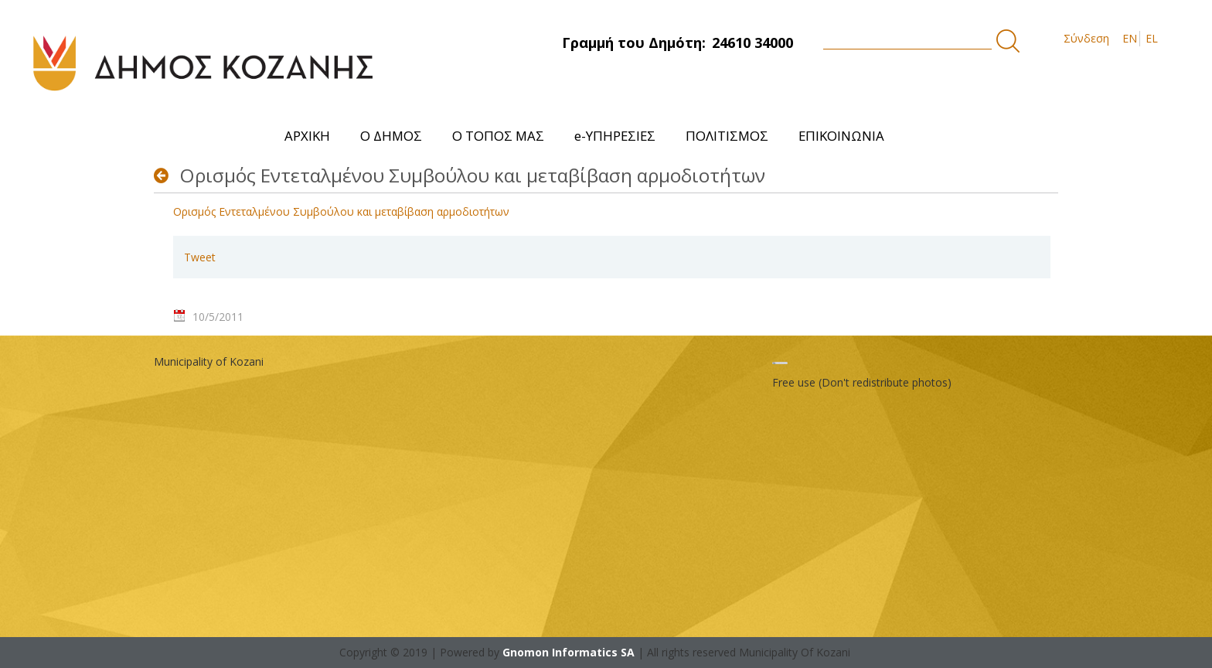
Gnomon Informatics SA (568, 652)
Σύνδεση (1086, 38)
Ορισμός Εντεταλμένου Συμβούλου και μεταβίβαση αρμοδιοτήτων (341, 211)
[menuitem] (308, 135)
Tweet (200, 257)
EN (1129, 38)
